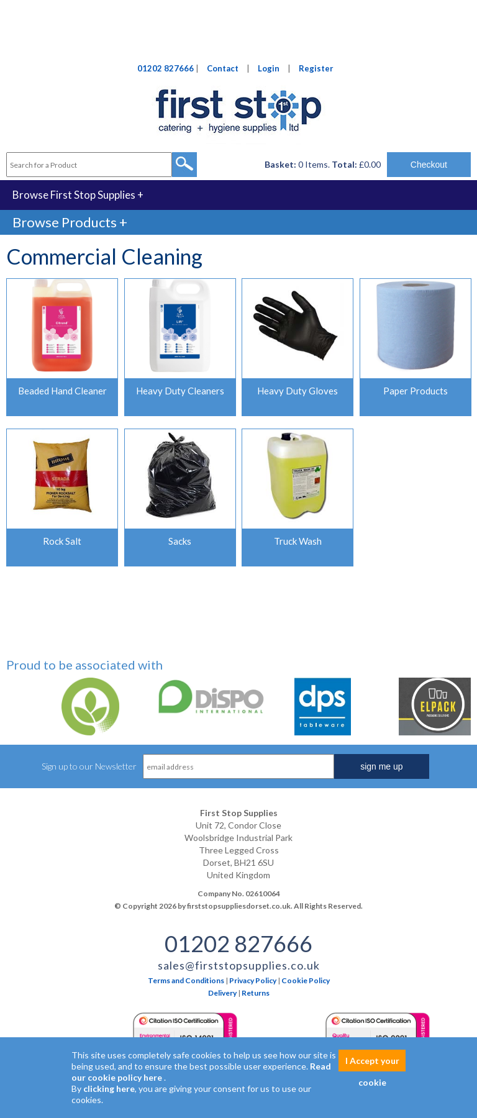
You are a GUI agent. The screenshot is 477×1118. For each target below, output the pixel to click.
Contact (222, 68)
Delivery (222, 993)
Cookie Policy (305, 980)
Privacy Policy (252, 980)
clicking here (109, 1088)
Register (316, 68)
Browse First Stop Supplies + (77, 194)
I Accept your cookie (372, 1063)
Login (268, 68)
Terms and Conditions (186, 980)
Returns (256, 993)
